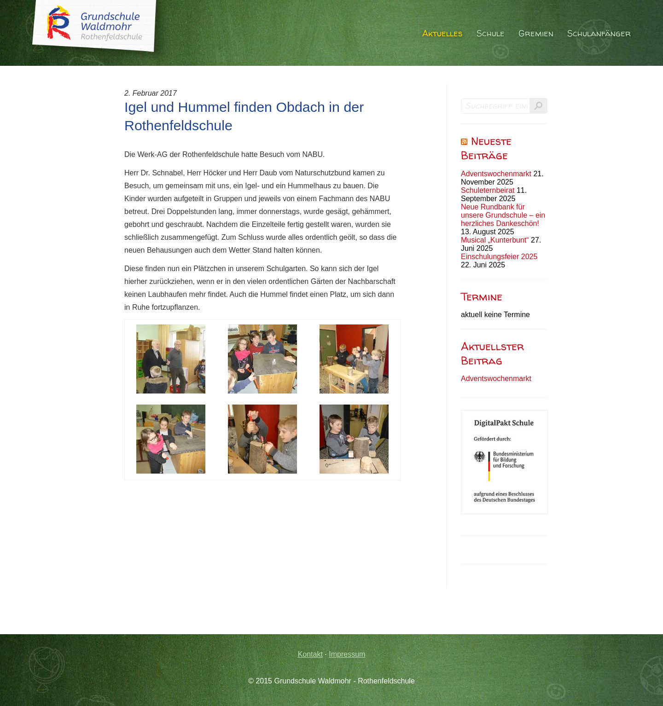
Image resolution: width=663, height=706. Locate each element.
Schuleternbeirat (488, 190)
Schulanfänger (599, 33)
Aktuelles (442, 33)
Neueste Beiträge (486, 148)
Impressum (347, 654)
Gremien (535, 33)
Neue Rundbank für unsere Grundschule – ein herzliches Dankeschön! (503, 215)
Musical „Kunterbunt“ (495, 240)
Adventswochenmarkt (496, 174)
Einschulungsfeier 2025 (499, 256)
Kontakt (310, 654)
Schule (491, 33)
